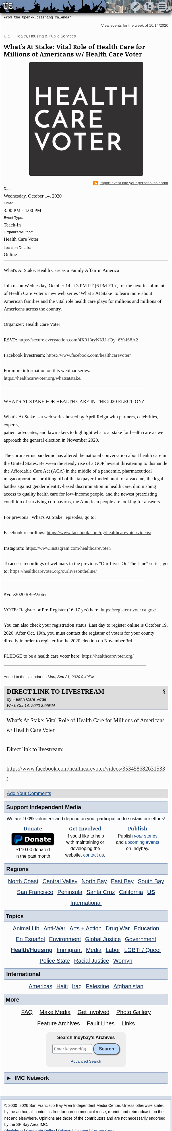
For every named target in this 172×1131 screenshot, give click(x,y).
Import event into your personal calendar (130, 183)
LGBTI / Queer (142, 950)
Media (93, 950)
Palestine (97, 986)
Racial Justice (91, 961)
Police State (55, 961)
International (85, 903)
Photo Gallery (133, 1012)
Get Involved (93, 1012)
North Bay (94, 881)
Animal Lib (26, 928)
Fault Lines (101, 1023)
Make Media (55, 1012)
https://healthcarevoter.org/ (108, 656)
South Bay (151, 881)
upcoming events (142, 842)
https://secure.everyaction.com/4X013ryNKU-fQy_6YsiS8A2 (78, 340)
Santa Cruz (100, 892)
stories (146, 836)
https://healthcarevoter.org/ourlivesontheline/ (53, 571)
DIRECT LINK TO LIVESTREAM (55, 691)
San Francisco (35, 892)
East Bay (122, 881)
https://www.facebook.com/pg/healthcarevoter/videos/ (99, 532)
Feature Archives (58, 1023)
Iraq (77, 986)
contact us (93, 855)
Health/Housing (32, 950)
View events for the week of (134, 25)
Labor (112, 950)
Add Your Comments (29, 793)
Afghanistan (128, 986)
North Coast (23, 881)
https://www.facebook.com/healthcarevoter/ (88, 355)
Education (146, 928)
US (151, 892)
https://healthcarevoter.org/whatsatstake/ (43, 378)
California (131, 892)
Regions (17, 869)
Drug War (118, 928)
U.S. (7, 36)
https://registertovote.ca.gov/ (128, 609)
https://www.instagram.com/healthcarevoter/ (68, 548)
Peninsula (69, 892)
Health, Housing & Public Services (45, 36)
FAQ (27, 1012)
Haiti (62, 986)
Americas (40, 986)
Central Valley (59, 881)
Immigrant (69, 950)
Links (128, 1023)
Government (140, 939)
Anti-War (54, 928)
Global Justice (103, 939)
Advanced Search (86, 1061)
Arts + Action (85, 928)
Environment (65, 939)
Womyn (122, 961)
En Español (30, 939)
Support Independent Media (43, 807)
